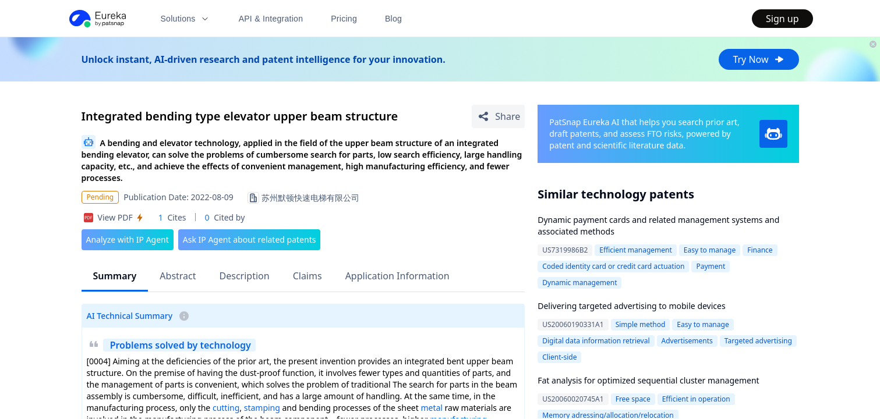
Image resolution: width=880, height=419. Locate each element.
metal (431, 407)
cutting (226, 407)
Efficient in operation (696, 399)
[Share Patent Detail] (498, 116)
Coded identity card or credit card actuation (613, 266)
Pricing (344, 18)
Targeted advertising (758, 341)
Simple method (641, 324)
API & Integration (271, 18)
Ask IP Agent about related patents (249, 239)
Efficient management (635, 250)
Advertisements (687, 341)
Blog (393, 18)
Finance (759, 250)
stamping (262, 407)
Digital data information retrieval (595, 341)
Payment (710, 266)
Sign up (782, 18)
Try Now (758, 59)
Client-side (559, 357)
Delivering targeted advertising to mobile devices (631, 305)
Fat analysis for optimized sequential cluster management (648, 380)
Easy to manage (710, 250)
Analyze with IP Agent (127, 239)
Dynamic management (579, 282)
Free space (633, 399)
